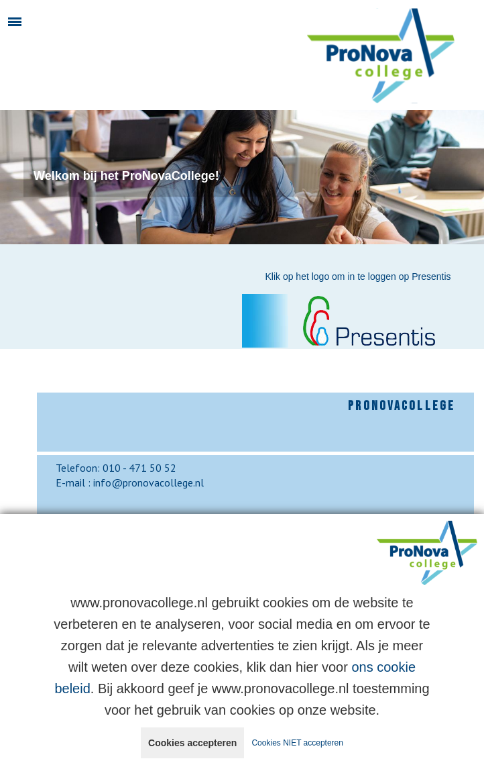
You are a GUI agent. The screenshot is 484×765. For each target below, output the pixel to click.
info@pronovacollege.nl (148, 482)
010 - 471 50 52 (139, 467)
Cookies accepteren (192, 742)
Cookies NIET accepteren (297, 743)
